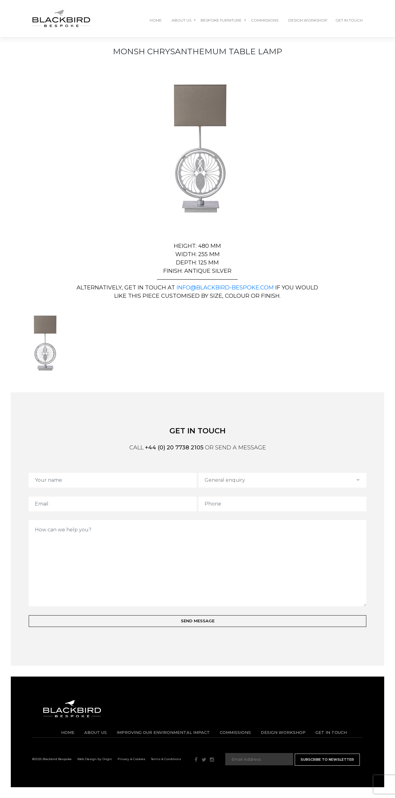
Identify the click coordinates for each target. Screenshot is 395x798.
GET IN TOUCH (349, 20)
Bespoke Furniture (221, 20)
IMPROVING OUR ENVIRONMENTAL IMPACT (163, 732)
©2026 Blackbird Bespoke (52, 759)
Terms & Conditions (166, 759)
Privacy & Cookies (131, 759)
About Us (181, 20)
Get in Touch (331, 732)
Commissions (264, 20)
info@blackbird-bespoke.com (225, 287)
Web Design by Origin (94, 759)
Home (156, 20)
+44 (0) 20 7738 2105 (174, 447)
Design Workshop (307, 20)
